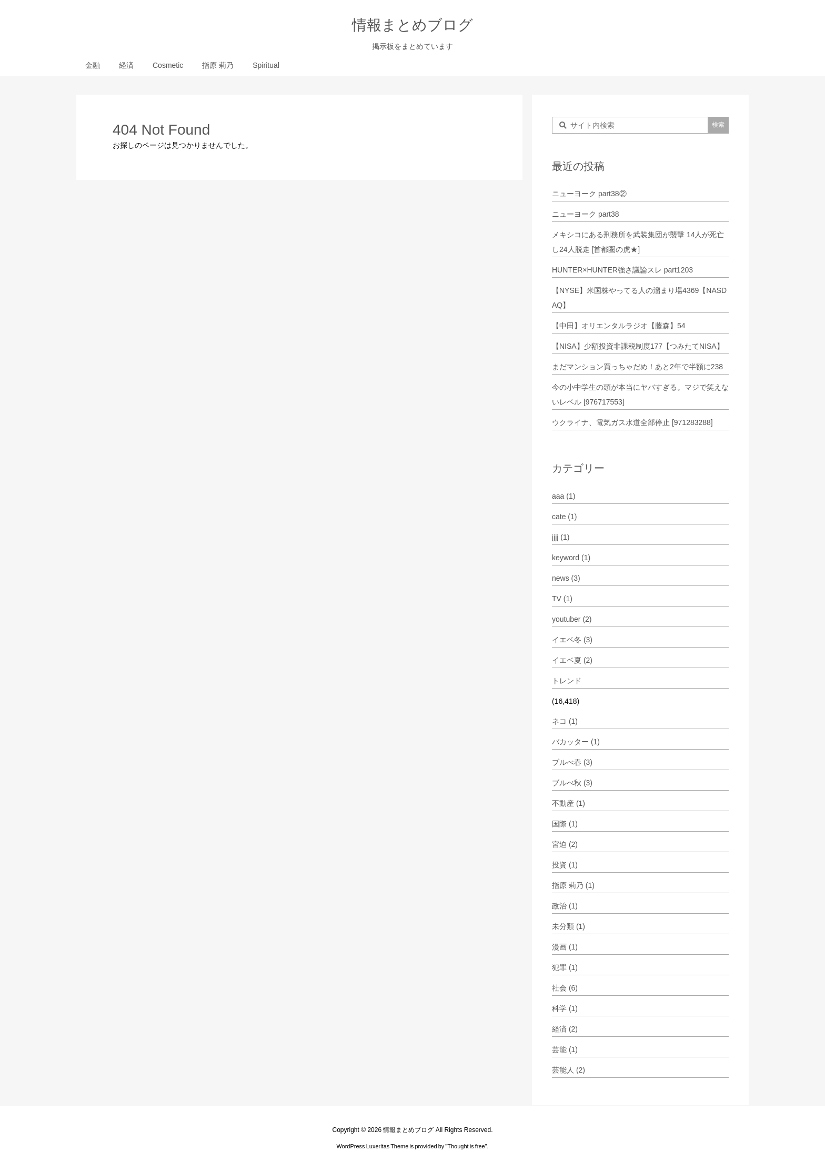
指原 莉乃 (573, 885)
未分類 (568, 926)
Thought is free (466, 1146)
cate (564, 516)
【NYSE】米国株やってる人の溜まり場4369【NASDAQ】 (639, 297)
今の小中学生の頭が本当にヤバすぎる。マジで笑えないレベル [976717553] (640, 394)
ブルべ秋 (572, 783)
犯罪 (565, 967)
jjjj (560, 537)
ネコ (565, 721)
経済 (565, 1029)
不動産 (568, 803)
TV (562, 598)
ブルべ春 (572, 762)
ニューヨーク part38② (589, 193)
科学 (565, 1008)
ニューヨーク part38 (585, 214)
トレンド (566, 680)
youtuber (572, 619)
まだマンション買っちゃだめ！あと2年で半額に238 (637, 366)
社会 (565, 988)
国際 (565, 824)
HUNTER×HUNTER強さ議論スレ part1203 (622, 270)
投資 (565, 865)
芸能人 (568, 1070)
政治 (565, 906)
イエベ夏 (572, 660)
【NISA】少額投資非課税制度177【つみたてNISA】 (638, 346)
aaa (563, 496)
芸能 (565, 1049)
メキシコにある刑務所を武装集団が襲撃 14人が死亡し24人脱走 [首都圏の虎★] (638, 242)
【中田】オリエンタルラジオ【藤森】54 (619, 325)
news (566, 578)
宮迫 (565, 844)
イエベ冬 (572, 639)
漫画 (565, 947)
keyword (571, 557)
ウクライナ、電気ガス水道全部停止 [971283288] (632, 422)
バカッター (576, 741)
